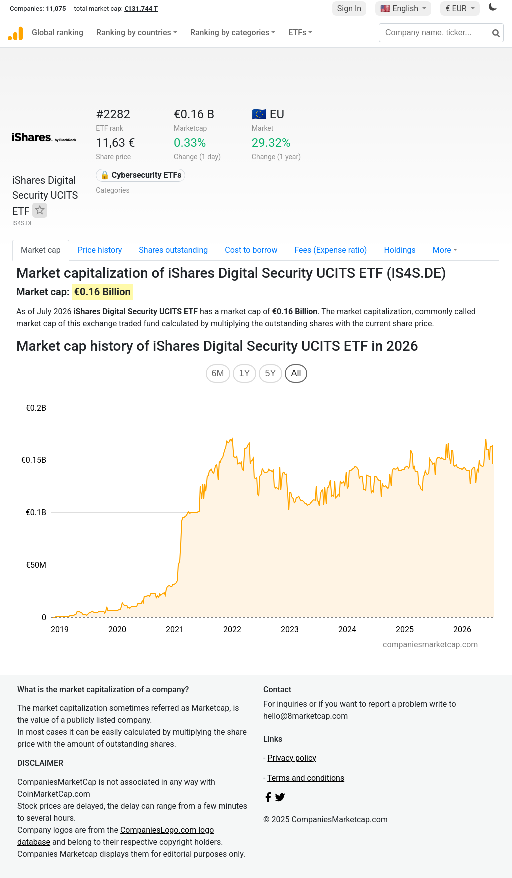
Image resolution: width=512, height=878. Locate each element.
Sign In (350, 8)
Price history (100, 250)
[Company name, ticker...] (441, 32)
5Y (270, 373)
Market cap (41, 250)
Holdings (400, 250)
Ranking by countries (134, 32)
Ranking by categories (230, 32)
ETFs (297, 32)
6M (218, 373)
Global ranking (58, 32)
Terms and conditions (306, 778)
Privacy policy (292, 758)
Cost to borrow (251, 250)
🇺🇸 (400, 8)
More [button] (442, 250)
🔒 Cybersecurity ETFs (141, 175)
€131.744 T (141, 8)
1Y (244, 373)
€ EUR (457, 8)
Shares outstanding (173, 250)
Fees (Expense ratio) (330, 250)
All (296, 373)
